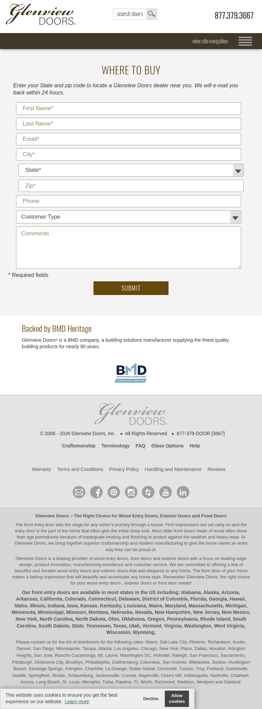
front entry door (40, 524)
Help (195, 445)
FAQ (140, 445)
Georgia (218, 599)
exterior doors (114, 570)
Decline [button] (151, 698)
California (51, 599)
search (135, 14)
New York (26, 619)
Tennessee (98, 626)
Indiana (56, 605)
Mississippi (50, 612)
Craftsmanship (79, 445)
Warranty (41, 469)
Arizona (230, 592)
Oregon (155, 619)
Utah (134, 626)
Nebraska (121, 612)
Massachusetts (206, 605)
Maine (155, 605)
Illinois (37, 605)
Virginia (172, 626)
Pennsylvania (182, 619)
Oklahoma (133, 619)
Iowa (72, 605)
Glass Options (167, 445)
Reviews (216, 469)
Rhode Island (215, 619)
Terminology (115, 445)
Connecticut (102, 599)
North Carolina (56, 619)
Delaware (129, 599)
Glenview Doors (52, 515)
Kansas (89, 605)
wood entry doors (74, 570)
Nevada (143, 612)
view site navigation (210, 41)
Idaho (21, 605)
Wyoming (144, 632)
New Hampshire (172, 612)
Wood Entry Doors (138, 515)
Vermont (151, 626)
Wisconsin (118, 632)
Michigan (235, 605)
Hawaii (237, 599)
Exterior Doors (175, 515)
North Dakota (90, 619)
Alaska (211, 592)
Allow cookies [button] (177, 698)
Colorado (75, 599)
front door (211, 570)
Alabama (191, 592)
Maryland (175, 605)
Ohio (113, 619)
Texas (120, 626)
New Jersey (206, 612)
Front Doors (214, 515)
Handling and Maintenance (173, 469)
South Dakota (54, 626)
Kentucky (110, 605)
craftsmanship (115, 543)
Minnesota (23, 612)
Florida (198, 599)
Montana (98, 612)
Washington (198, 626)
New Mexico (235, 612)
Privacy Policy (124, 469)
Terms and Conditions (80, 469)
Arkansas (27, 599)
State (78, 626)
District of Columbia (165, 599)
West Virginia (229, 626)
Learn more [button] (77, 701)
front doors (184, 530)
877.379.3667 (234, 15)
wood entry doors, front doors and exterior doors (141, 558)
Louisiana (135, 605)
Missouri (76, 612)
